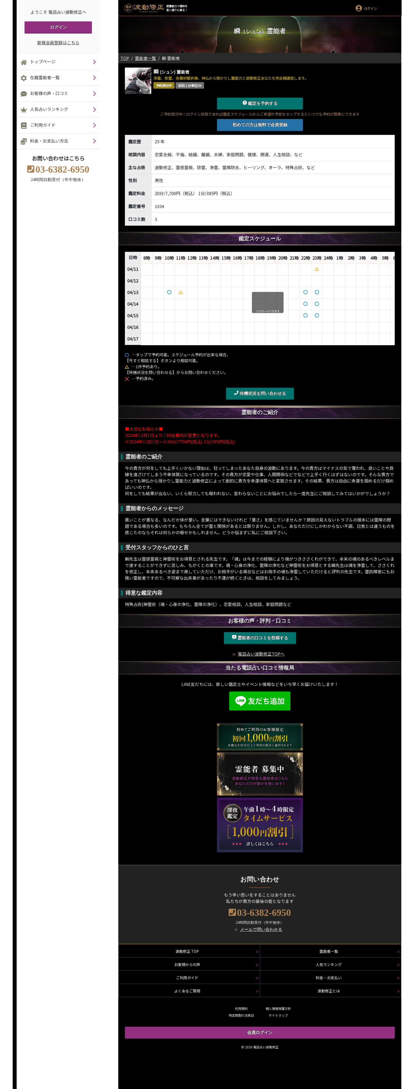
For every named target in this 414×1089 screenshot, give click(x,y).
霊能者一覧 (145, 58)
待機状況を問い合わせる (260, 393)
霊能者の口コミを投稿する (260, 637)
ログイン (58, 27)
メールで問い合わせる (261, 929)
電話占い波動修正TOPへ (261, 654)
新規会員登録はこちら (58, 42)
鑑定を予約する (259, 103)
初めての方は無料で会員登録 (259, 124)
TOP (124, 58)
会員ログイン (259, 1032)
